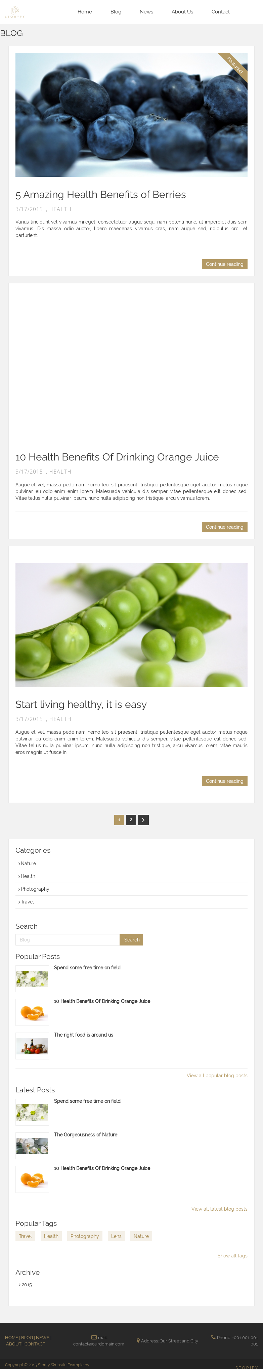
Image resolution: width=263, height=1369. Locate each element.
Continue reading (225, 264)
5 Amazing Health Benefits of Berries (100, 194)
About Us (182, 12)
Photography (33, 889)
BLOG (27, 1337)
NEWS (43, 1337)
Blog (116, 12)
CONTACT (35, 1343)
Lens (116, 1236)
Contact (221, 12)
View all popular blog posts (217, 1075)
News (146, 12)
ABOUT (14, 1343)
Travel (26, 901)
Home (85, 12)
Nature (27, 863)
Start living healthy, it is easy (81, 704)
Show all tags (233, 1255)
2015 (25, 1284)
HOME (12, 1337)
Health (26, 876)
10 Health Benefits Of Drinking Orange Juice (117, 457)
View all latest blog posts (219, 1209)
